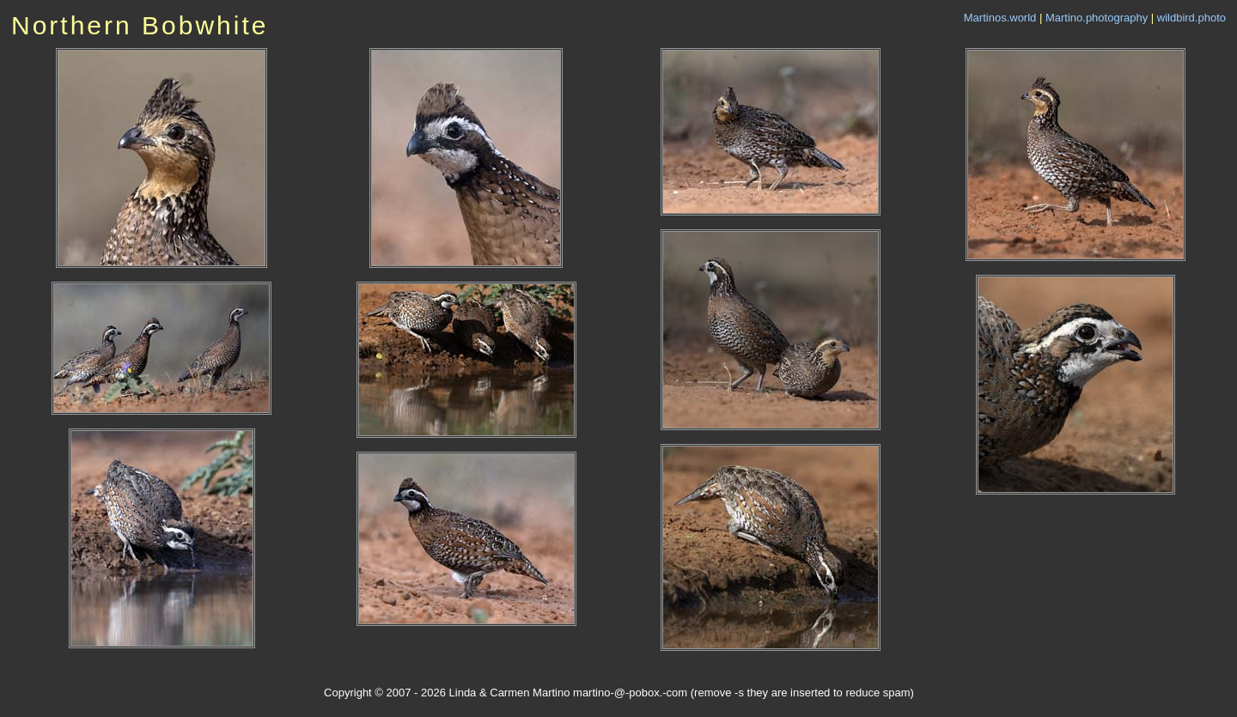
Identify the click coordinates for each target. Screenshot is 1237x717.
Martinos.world (1000, 17)
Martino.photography (1096, 17)
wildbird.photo (1191, 17)
